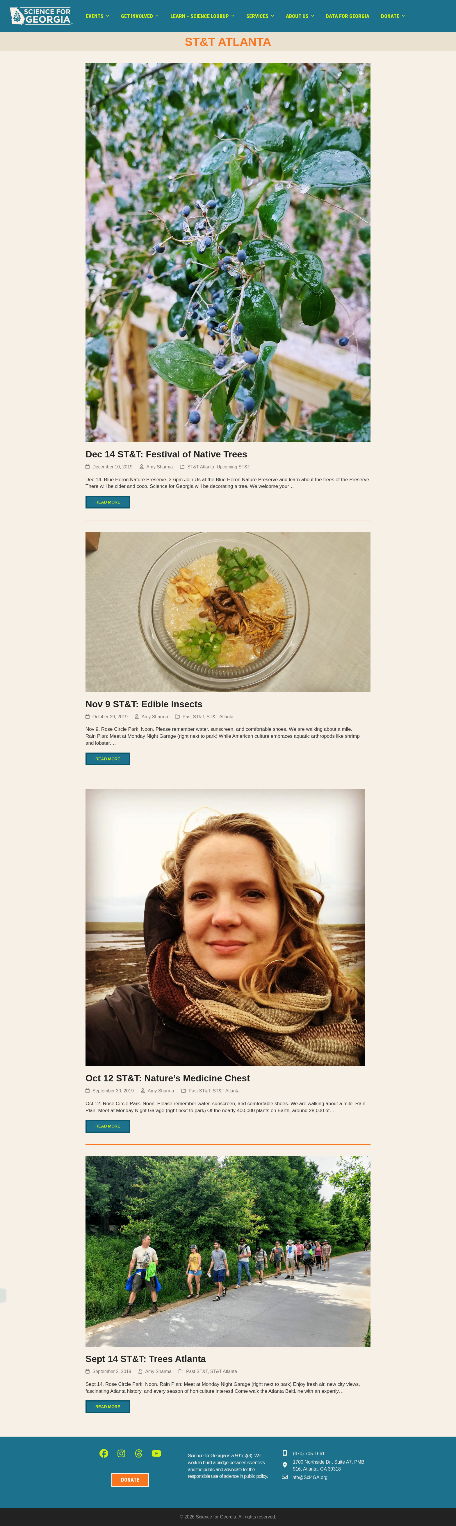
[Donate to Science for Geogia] (130, 1480)
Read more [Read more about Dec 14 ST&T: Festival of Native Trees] (107, 502)
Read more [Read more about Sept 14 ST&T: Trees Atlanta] (107, 1406)
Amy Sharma (160, 466)
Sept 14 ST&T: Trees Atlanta (146, 1359)
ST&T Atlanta (200, 466)
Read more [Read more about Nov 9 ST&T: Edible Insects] (107, 759)
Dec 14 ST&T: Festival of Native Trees (166, 454)
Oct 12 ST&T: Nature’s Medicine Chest (168, 1078)
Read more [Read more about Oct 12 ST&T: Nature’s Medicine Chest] (107, 1126)
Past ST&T (193, 716)
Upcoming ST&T (233, 466)
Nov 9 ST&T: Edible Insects (144, 704)
